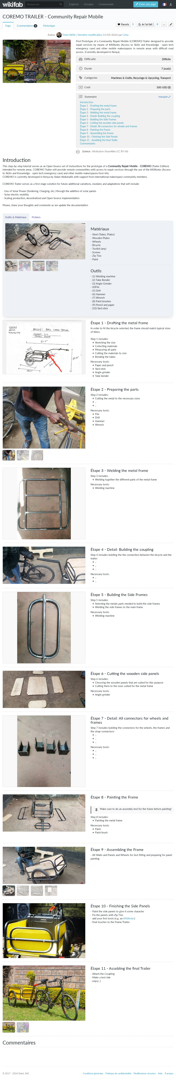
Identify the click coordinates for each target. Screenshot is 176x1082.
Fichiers (36, 217)
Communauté (106, 4)
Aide (160, 1073)
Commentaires (25, 25)
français (164, 4)
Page (8, 25)
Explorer (74, 4)
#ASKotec (128, 918)
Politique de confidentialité (118, 1073)
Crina (125, 34)
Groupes (89, 4)
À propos (169, 1073)
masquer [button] (163, 96)
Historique (49, 25)
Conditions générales (93, 1073)
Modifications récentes (145, 1073)
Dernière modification (90, 34)
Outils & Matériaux (16, 217)
